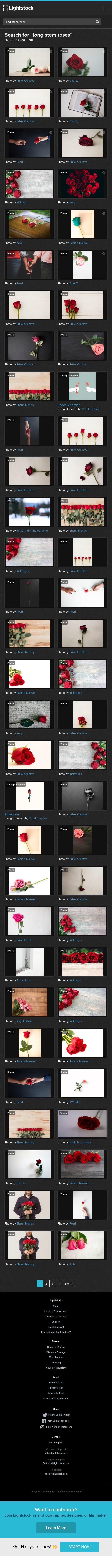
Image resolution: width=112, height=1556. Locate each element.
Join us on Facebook (59, 1420)
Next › (69, 1284)
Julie (72, 1264)
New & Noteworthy (56, 1367)
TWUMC (74, 1102)
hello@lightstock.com (56, 1473)
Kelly (72, 202)
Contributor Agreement (56, 1398)
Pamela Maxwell (79, 243)
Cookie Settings (56, 1393)
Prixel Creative (25, 81)
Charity (73, 81)
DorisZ (73, 283)
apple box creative (80, 1142)
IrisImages (23, 202)
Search (97, 21)
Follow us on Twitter (59, 1414)
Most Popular (56, 1357)
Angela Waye (25, 1021)
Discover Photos (56, 1347)
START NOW (79, 1547)
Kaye (20, 243)
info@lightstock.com (56, 1453)
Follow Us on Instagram (59, 1426)
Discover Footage (56, 1352)
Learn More (56, 1528)
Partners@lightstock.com (56, 1463)
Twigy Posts (24, 980)
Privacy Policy (56, 1387)
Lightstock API (56, 1327)
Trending (56, 1362)
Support (56, 1321)
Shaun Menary (25, 405)
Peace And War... (70, 405)
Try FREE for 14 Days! (56, 1316)
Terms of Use (56, 1382)
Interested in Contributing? (56, 1332)
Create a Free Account (56, 1311)
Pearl (20, 162)
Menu (105, 8)
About (56, 1306)
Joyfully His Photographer (33, 531)
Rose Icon (12, 814)
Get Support (56, 1442)
